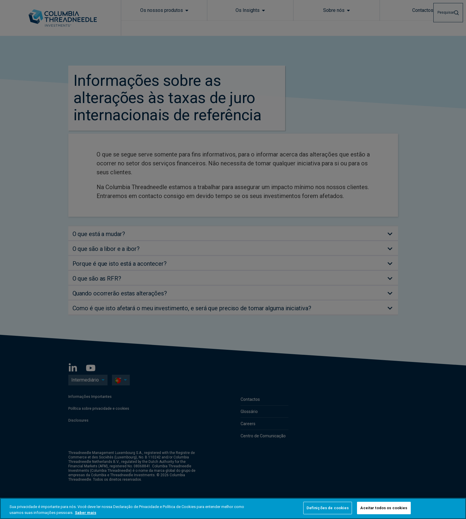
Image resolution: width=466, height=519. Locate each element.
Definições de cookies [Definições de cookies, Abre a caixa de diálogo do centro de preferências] (328, 508)
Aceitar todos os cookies (383, 508)
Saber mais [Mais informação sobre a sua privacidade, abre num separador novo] (85, 512)
